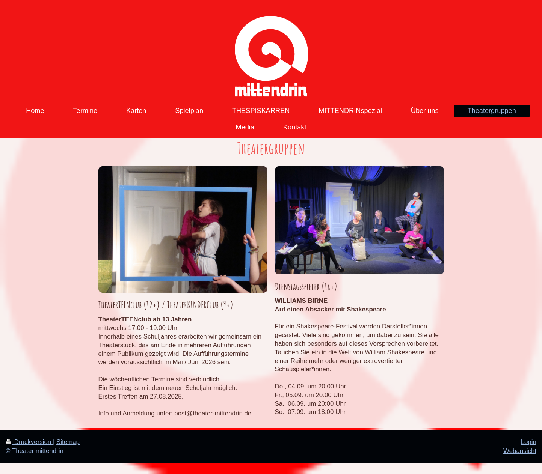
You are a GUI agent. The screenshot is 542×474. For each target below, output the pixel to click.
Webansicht (519, 450)
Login (528, 441)
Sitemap (68, 441)
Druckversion (29, 441)
